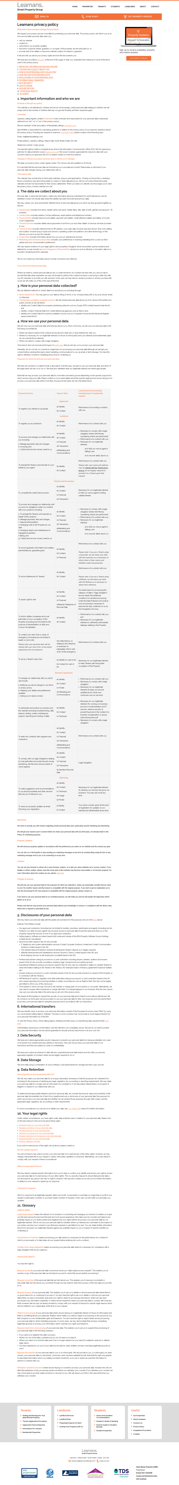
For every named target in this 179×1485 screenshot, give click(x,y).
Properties (87, 7)
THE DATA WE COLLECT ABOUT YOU (34, 69)
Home (74, 7)
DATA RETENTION (26, 88)
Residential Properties (30, 1432)
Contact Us (136, 1423)
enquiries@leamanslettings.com (82, 1461)
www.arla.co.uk (70, 126)
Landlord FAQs (64, 1419)
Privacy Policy (137, 1427)
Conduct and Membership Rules (146, 1476)
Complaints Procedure (141, 1430)
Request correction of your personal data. (35, 1128)
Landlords (130, 7)
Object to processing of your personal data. (36, 1133)
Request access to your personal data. (34, 1125)
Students (115, 7)
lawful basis (58, 345)
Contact (155, 7)
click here (60, 873)
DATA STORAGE (25, 86)
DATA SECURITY (25, 83)
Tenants (102, 7)
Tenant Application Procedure (33, 1421)
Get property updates (138, 58)
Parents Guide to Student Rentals (105, 1426)
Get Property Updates (138, 16)
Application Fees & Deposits (32, 1425)
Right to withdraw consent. (29, 1141)
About (143, 7)
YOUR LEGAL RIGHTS (28, 91)
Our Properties (138, 1415)
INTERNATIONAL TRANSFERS (31, 80)
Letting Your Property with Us (70, 1427)
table (95, 920)
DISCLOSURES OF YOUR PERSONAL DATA (36, 78)
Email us (42, 16)
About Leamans (138, 1419)
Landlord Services (65, 1415)
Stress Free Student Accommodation (103, 1416)
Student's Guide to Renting (106, 1421)
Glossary (41, 60)
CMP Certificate (141, 1479)
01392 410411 (90, 16)
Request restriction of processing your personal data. (40, 1136)
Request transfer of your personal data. (34, 1139)
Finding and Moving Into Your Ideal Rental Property (32, 1416)
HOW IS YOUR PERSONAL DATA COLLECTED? (37, 72)
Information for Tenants (31, 1429)
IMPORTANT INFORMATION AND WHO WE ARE (38, 67)
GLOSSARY (24, 94)
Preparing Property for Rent (69, 1423)
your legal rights (66, 132)
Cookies (135, 1434)
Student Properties (103, 1431)
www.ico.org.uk (52, 152)
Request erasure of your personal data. (34, 1131)
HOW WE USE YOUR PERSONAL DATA (34, 75)
